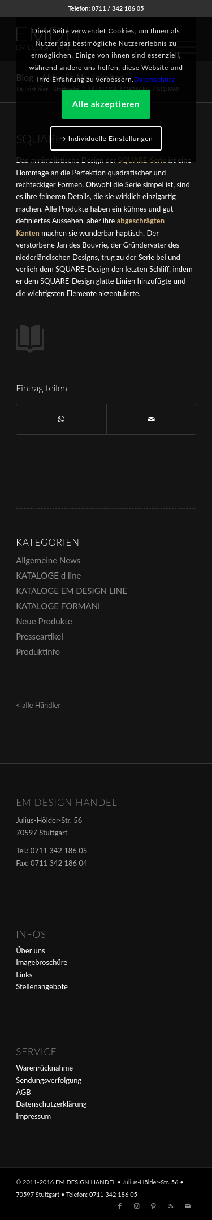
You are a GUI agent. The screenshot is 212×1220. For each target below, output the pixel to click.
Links (24, 974)
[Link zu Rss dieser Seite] (170, 1205)
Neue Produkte (44, 621)
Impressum (33, 1116)
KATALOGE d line (48, 575)
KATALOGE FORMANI (58, 606)
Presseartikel (39, 636)
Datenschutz (154, 79)
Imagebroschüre (41, 962)
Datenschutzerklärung (51, 1103)
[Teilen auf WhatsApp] (61, 419)
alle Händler (41, 705)
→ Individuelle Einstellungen (106, 138)
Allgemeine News (48, 560)
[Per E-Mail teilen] (151, 419)
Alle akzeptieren (106, 104)
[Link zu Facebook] (119, 1205)
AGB (23, 1091)
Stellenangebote (42, 986)
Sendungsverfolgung (48, 1080)
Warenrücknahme (44, 1067)
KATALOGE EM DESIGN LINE (71, 590)
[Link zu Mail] (187, 1205)
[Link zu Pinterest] (153, 1205)
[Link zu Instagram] (136, 1205)
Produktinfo (38, 651)
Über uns (30, 950)
